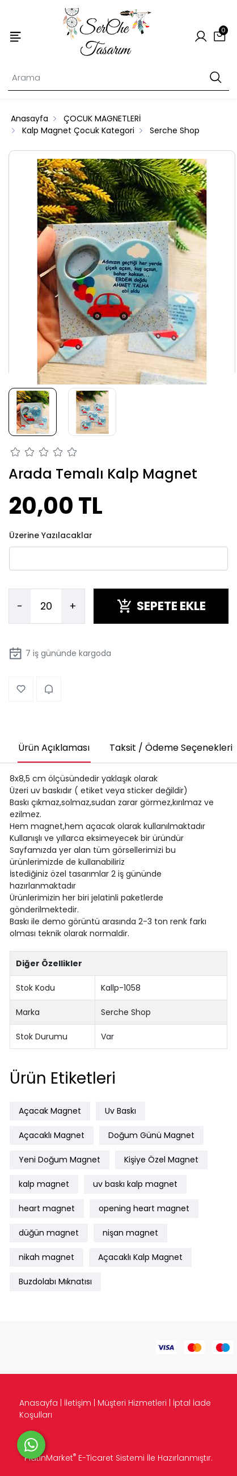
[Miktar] (46, 606)
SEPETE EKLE (161, 606)
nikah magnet (46, 1257)
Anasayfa (38, 1403)
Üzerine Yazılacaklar (50, 535)
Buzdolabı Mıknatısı (55, 1281)
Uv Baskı (120, 1110)
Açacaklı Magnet (51, 1135)
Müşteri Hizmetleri (132, 1403)
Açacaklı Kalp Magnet (140, 1257)
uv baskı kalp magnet (135, 1184)
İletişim (77, 1403)
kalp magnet (44, 1184)
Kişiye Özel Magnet (161, 1159)
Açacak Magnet (50, 1110)
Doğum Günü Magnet (151, 1135)
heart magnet (47, 1208)
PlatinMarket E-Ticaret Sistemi (84, 1458)
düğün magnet (49, 1232)
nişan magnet (130, 1232)
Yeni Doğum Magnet (59, 1159)
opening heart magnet (144, 1208)
